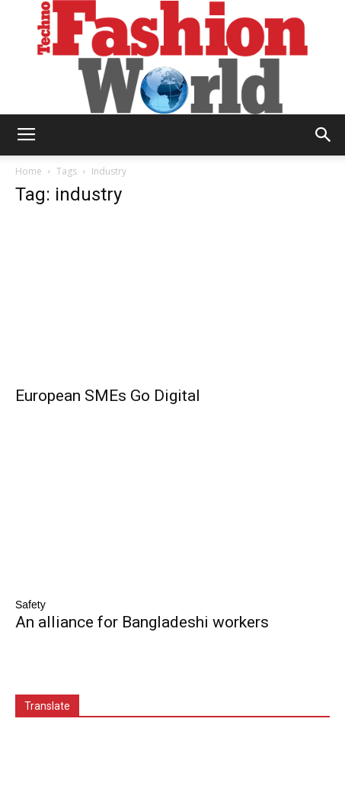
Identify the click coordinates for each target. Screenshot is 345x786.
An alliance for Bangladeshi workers (142, 622)
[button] (323, 135)
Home (28, 171)
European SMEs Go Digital (107, 396)
